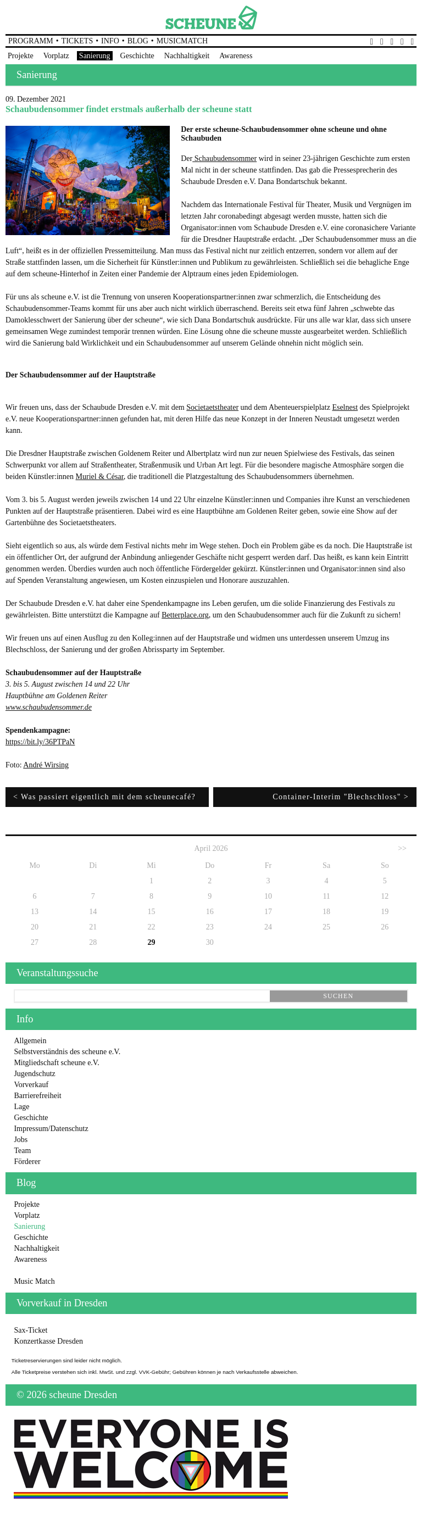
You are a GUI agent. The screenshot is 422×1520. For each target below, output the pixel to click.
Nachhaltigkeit (186, 56)
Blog (137, 41)
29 (152, 942)
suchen (338, 996)
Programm (30, 41)
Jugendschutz (34, 1074)
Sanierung (94, 56)
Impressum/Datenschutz (51, 1128)
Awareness (235, 56)
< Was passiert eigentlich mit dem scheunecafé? (104, 797)
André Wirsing (46, 765)
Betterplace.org (185, 615)
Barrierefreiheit (37, 1096)
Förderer (27, 1161)
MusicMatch (182, 41)
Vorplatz (56, 56)
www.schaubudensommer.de (48, 707)
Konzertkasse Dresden (48, 1341)
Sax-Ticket (30, 1330)
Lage (21, 1107)
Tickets (77, 41)
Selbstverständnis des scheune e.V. (67, 1052)
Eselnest (345, 407)
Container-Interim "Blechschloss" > (341, 797)
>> (402, 848)
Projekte (21, 56)
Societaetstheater (212, 407)
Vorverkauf (31, 1085)
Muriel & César (100, 476)
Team (22, 1150)
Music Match (34, 1281)
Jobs (20, 1139)
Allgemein (30, 1041)
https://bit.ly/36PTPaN (40, 742)
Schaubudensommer (224, 158)
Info (110, 41)
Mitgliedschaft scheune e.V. (56, 1063)
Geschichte (137, 56)
